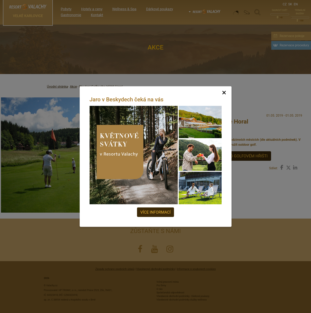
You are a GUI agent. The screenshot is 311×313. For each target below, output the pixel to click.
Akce (73, 86)
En (296, 4)
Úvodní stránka (57, 86)
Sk (290, 4)
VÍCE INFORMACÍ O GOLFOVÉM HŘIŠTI (233, 156)
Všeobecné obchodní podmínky (155, 269)
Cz (285, 4)
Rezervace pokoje (292, 36)
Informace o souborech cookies (196, 269)
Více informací (155, 212)
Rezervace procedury (294, 45)
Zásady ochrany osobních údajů (114, 269)
